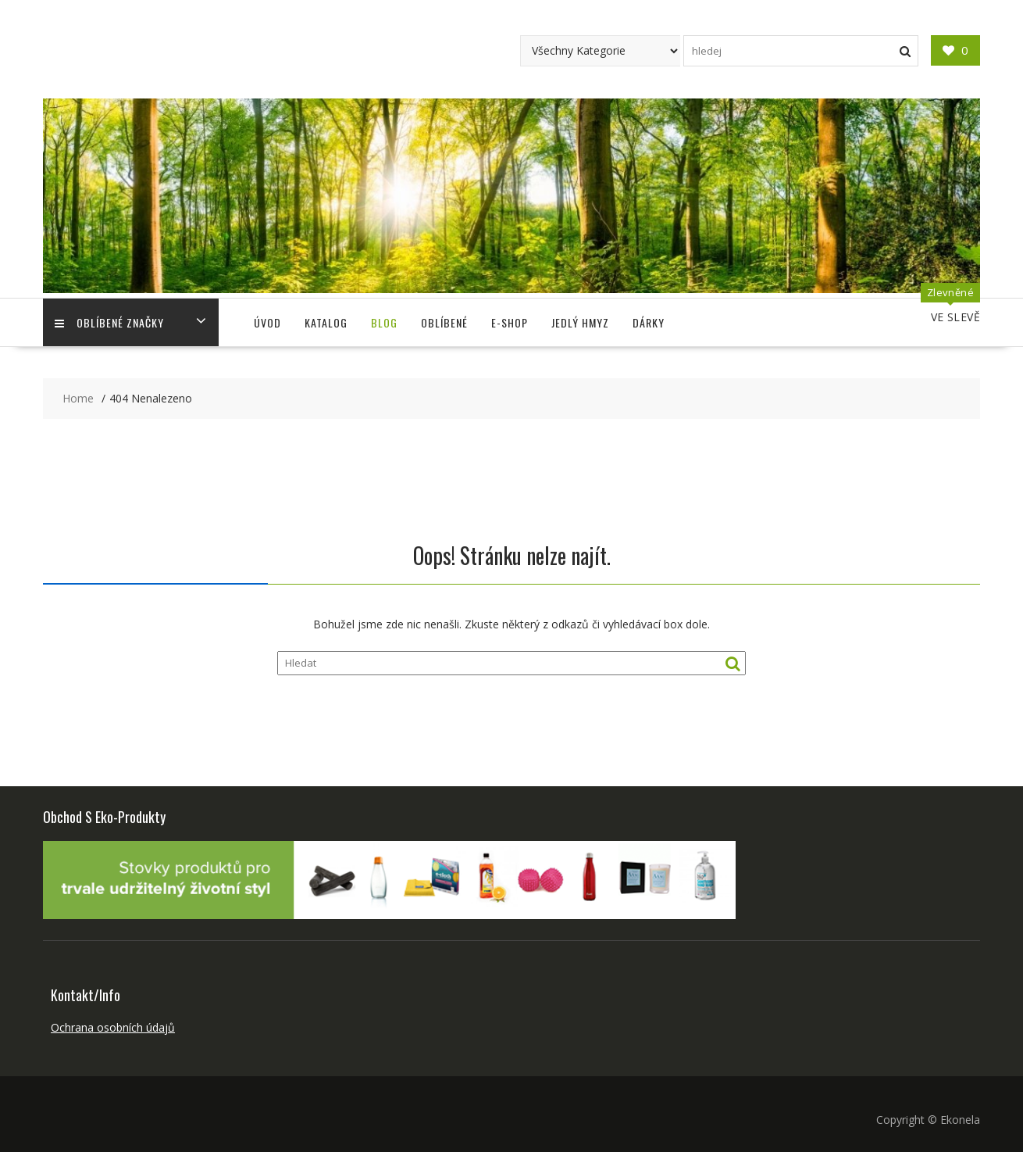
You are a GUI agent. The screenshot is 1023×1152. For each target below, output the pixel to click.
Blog (384, 322)
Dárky (649, 322)
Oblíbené (444, 322)
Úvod (267, 322)
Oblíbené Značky (109, 322)
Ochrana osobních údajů (113, 1027)
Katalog (326, 322)
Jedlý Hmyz (580, 322)
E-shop (509, 322)
